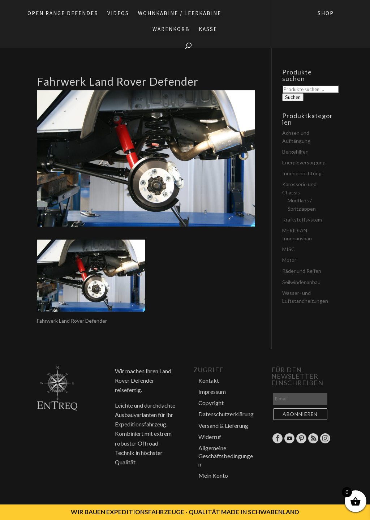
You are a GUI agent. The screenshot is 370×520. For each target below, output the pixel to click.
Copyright (211, 402)
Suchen (293, 97)
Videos (118, 14)
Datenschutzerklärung (226, 414)
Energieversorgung (304, 162)
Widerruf (209, 436)
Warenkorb (171, 30)
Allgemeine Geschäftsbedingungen (225, 456)
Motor (289, 260)
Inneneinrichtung (302, 173)
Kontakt (208, 380)
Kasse (208, 30)
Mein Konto (213, 475)
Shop (326, 14)
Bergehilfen (295, 152)
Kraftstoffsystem (302, 219)
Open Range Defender (62, 14)
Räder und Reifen (301, 271)
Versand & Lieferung (223, 425)
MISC (288, 249)
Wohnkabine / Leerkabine (179, 14)
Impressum (212, 391)
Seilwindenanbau (301, 282)
